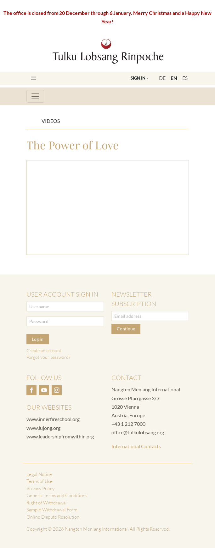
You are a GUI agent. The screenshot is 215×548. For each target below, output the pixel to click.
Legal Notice (39, 474)
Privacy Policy (40, 488)
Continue (126, 328)
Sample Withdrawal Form (51, 510)
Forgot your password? (48, 357)
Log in (37, 339)
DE (162, 78)
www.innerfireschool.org (53, 419)
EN (174, 78)
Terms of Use (39, 481)
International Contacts (136, 446)
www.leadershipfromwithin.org (60, 436)
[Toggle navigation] (33, 77)
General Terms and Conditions (56, 495)
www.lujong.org (43, 428)
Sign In (138, 78)
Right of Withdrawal (46, 503)
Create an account (43, 350)
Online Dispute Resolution (52, 517)
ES (185, 78)
